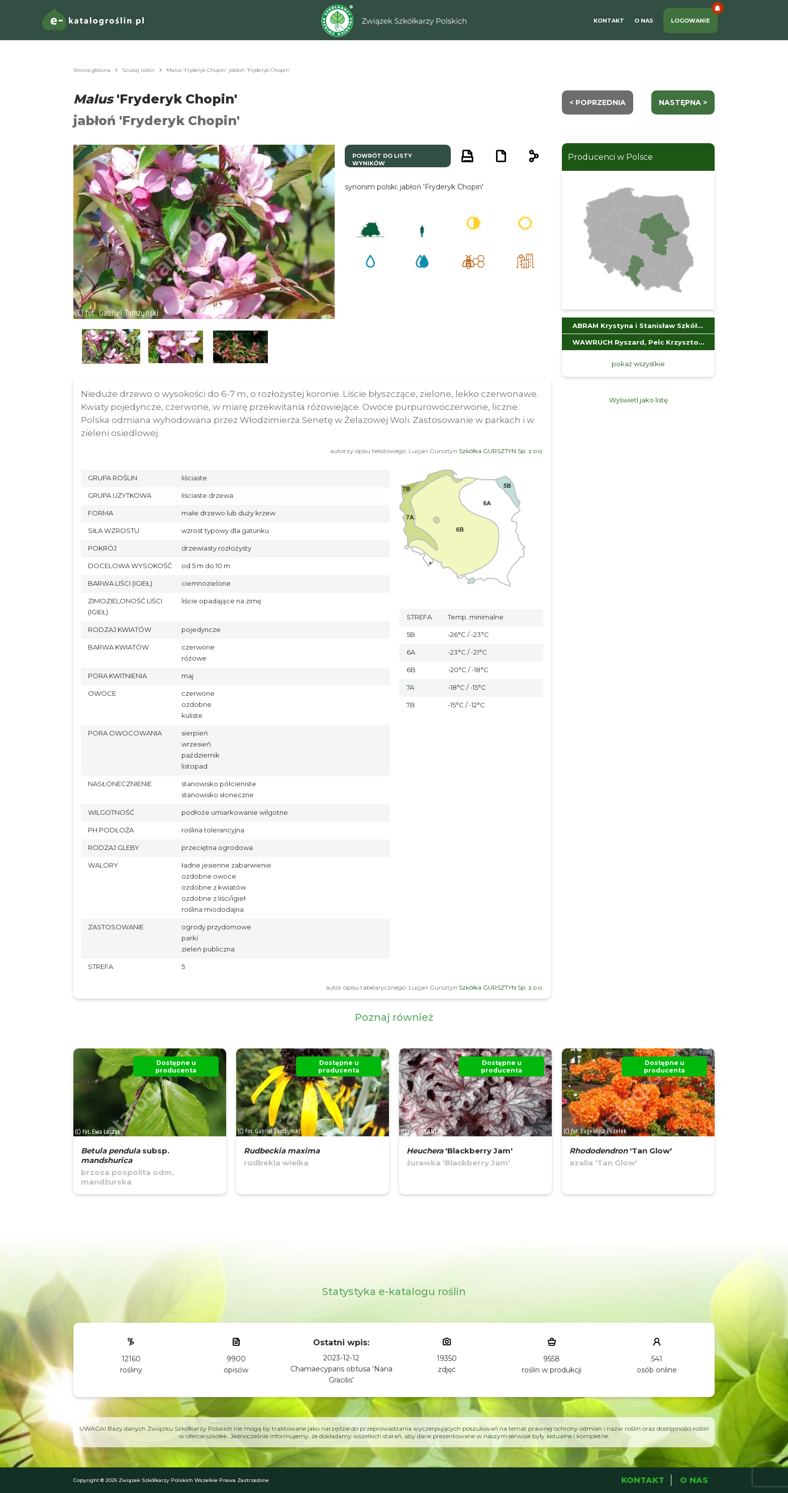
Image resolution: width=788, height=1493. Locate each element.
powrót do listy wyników (382, 159)
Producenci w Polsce (610, 157)
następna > (683, 102)
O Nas (643, 20)
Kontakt (609, 20)
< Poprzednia (597, 102)
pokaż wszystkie (638, 364)
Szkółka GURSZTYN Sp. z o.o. (501, 451)
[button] (111, 347)
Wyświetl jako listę (638, 400)
